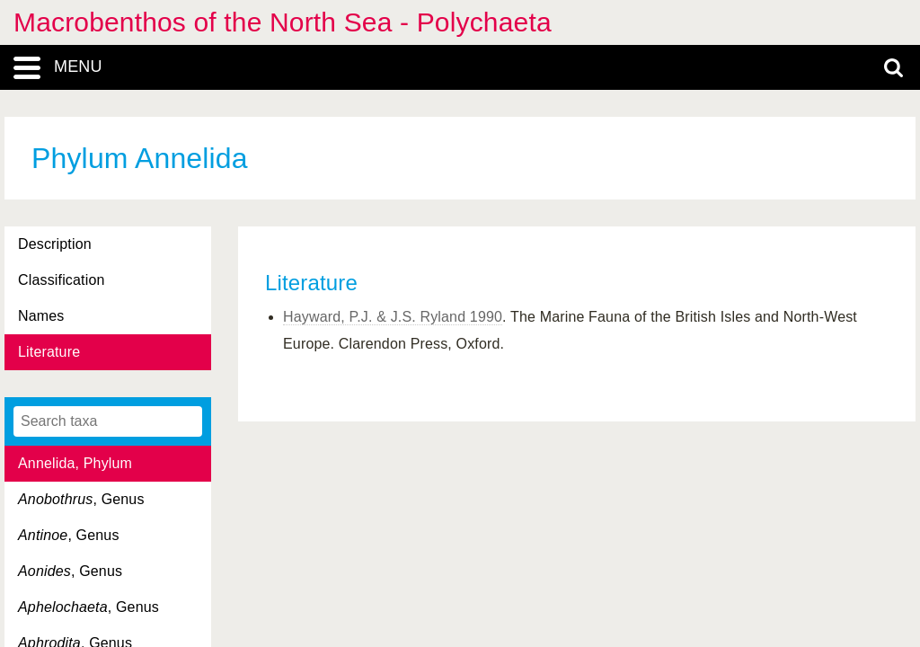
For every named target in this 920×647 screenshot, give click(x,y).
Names (41, 316)
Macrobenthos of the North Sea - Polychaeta (282, 22)
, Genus (81, 499)
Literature (49, 351)
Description (55, 244)
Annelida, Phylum (75, 463)
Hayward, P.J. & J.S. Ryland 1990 (392, 316)
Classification (61, 280)
